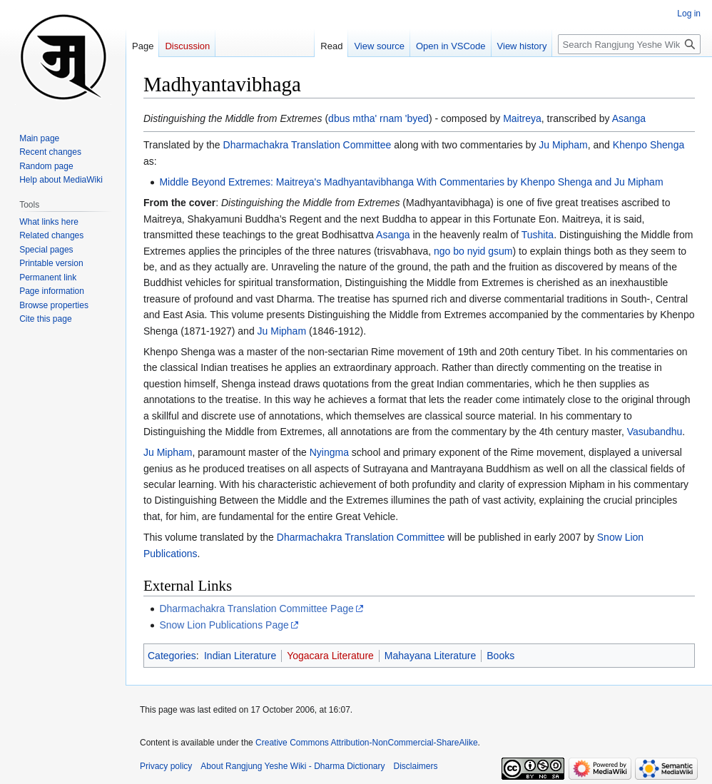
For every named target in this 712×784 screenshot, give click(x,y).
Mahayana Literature (430, 655)
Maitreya (522, 118)
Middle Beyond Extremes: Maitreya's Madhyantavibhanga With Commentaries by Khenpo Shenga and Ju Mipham (411, 182)
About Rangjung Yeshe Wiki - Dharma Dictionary (292, 766)
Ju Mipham (563, 145)
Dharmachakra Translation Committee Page (256, 608)
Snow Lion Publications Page (223, 625)
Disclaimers (416, 766)
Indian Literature (240, 655)
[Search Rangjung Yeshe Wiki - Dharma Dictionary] (629, 44)
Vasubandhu (655, 431)
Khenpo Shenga (648, 145)
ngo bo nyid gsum (473, 251)
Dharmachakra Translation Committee (307, 145)
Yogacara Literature (330, 655)
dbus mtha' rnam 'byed (378, 118)
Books (500, 655)
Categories (172, 655)
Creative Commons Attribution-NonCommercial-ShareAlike (366, 743)
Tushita (538, 234)
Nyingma (329, 452)
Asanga (629, 118)
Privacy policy (166, 766)
